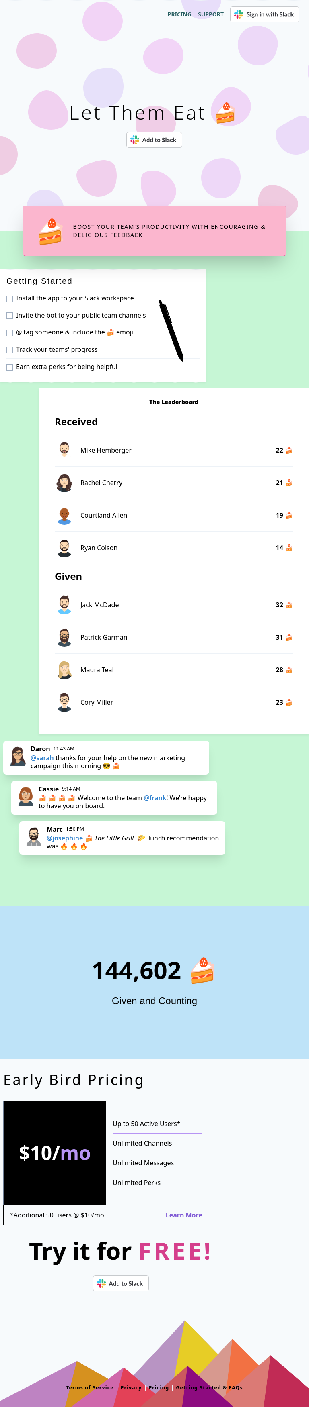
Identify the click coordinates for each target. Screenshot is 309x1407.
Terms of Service (90, 1388)
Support (211, 14)
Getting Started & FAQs (209, 1388)
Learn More (184, 1215)
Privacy (131, 1388)
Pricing (180, 14)
